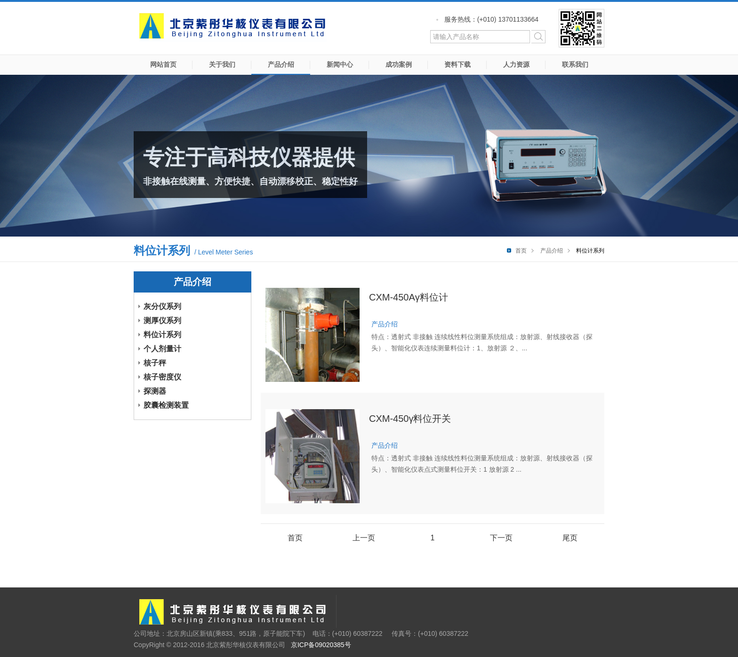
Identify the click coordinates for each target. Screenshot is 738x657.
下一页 (501, 538)
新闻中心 (340, 64)
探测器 (155, 391)
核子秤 (155, 363)
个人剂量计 (162, 349)
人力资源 (516, 64)
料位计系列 (162, 335)
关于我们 (222, 64)
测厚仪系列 (162, 321)
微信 (581, 28)
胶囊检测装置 (166, 405)
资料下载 (457, 64)
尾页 (570, 538)
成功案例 (398, 64)
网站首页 (163, 64)
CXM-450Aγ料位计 (408, 297)
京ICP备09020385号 (321, 645)
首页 (521, 250)
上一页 (364, 538)
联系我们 (575, 64)
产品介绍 (281, 64)
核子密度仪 (162, 377)
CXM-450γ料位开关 (410, 418)
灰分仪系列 (162, 306)
